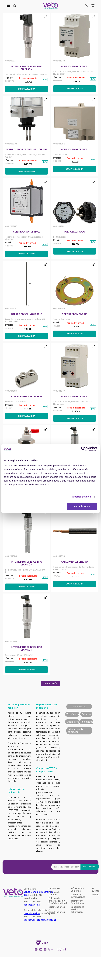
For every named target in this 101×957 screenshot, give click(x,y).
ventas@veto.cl (32, 904)
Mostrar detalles (81, 496)
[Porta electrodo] (74, 218)
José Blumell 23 (32, 913)
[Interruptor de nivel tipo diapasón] (26, 53)
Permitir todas (82, 506)
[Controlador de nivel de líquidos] (26, 136)
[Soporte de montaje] (74, 301)
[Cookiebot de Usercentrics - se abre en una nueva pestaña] (83, 449)
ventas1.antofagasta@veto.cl (40, 919)
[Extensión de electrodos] (26, 383)
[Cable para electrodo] (74, 550)
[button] (8, 5)
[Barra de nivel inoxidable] (26, 301)
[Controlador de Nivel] (74, 53)
